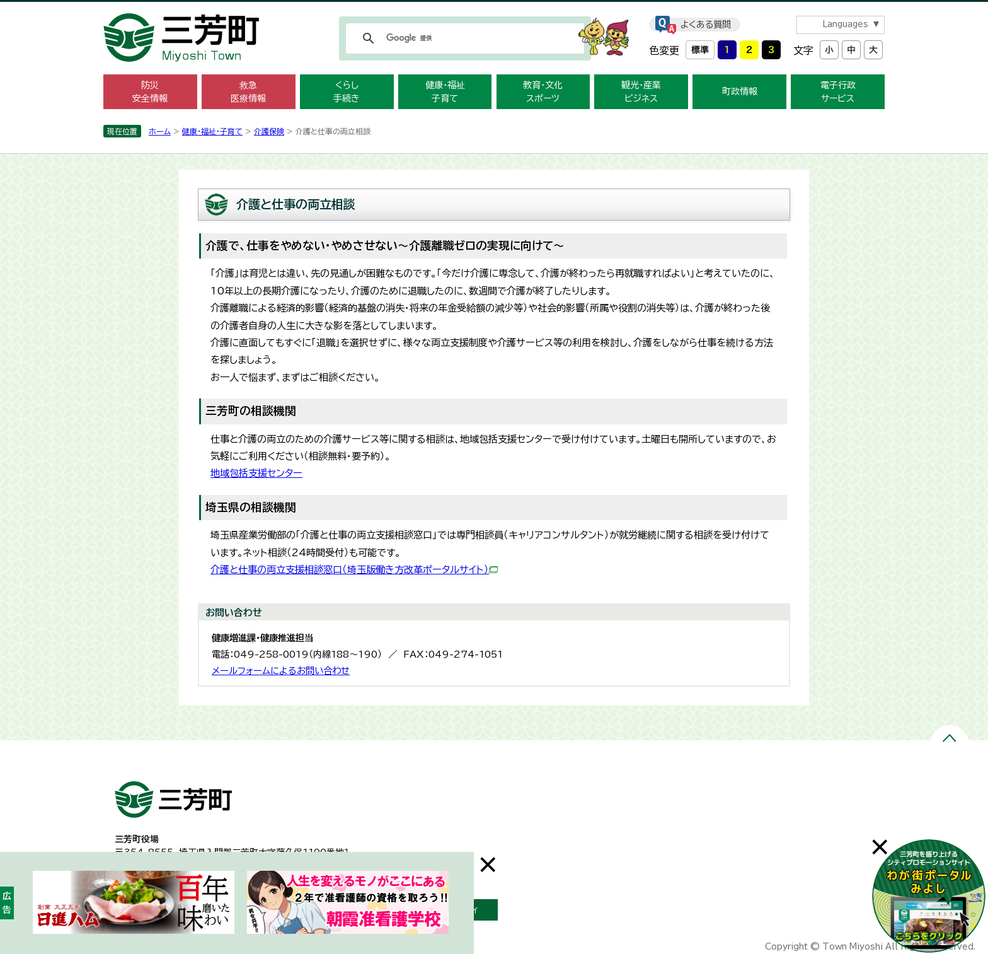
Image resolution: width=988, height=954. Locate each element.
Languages (845, 24)
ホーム (160, 131)
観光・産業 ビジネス (641, 92)
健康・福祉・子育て (212, 131)
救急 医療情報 (248, 92)
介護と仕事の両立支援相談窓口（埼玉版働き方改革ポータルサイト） (354, 569)
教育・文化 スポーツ (543, 92)
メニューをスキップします (494, 8)
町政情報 (739, 91)
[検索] (463, 38)
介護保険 (269, 131)
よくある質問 (706, 24)
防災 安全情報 (150, 92)
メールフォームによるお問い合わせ (281, 670)
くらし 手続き (346, 92)
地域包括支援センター (256, 473)
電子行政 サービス (838, 92)
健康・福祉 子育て (445, 92)
